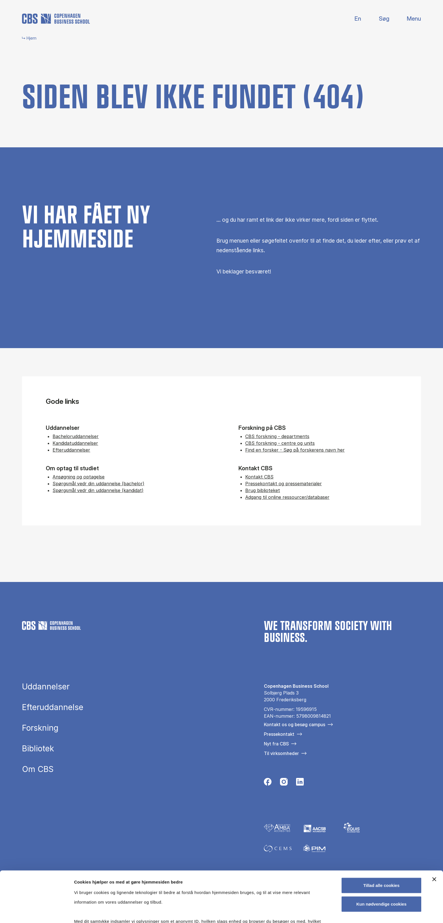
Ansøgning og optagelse (79, 477)
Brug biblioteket (262, 490)
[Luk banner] (434, 835)
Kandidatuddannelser (75, 443)
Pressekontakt (279, 734)
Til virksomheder (281, 753)
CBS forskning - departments (277, 436)
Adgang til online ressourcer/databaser (287, 497)
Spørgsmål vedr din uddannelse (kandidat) (98, 490)
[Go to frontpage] (56, 19)
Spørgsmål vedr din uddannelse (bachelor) (98, 483)
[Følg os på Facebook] (268, 783)
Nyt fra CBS (276, 744)
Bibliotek (38, 748)
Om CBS (38, 769)
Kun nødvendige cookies (381, 859)
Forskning (40, 728)
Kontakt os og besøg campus (294, 724)
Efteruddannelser (71, 450)
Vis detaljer (293, 911)
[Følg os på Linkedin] (300, 783)
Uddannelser (46, 687)
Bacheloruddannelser (76, 436)
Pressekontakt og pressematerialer (283, 483)
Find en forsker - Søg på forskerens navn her (295, 450)
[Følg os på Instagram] (284, 783)
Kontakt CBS (259, 477)
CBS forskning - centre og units (280, 443)
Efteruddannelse (52, 707)
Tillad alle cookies (381, 841)
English (353, 19)
